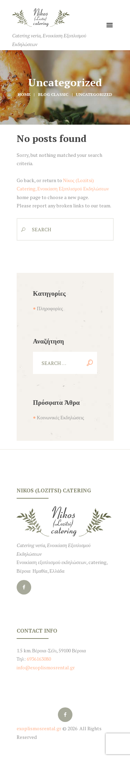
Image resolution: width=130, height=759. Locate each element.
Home (24, 94)
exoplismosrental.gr (39, 728)
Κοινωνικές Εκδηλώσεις (60, 417)
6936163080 (38, 658)
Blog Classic (53, 94)
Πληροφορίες (50, 308)
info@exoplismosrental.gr (46, 667)
